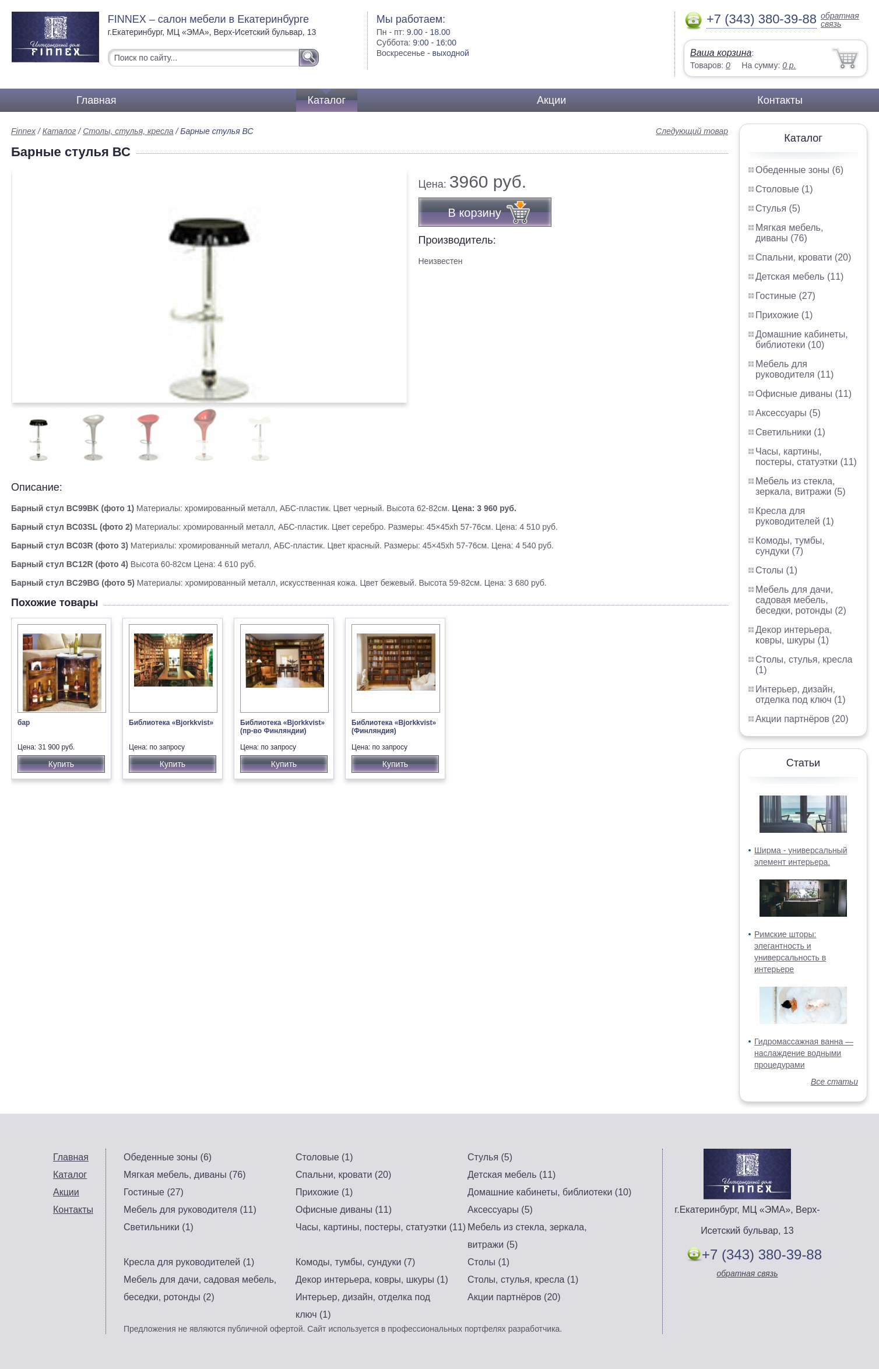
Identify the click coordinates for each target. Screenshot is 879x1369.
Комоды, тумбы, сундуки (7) (790, 546)
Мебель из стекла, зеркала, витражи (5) (800, 486)
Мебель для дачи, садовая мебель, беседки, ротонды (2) (800, 600)
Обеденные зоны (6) (799, 170)
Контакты (780, 100)
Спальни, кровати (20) (803, 257)
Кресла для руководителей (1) (794, 516)
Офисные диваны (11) (803, 394)
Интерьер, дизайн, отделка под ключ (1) (800, 694)
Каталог (327, 100)
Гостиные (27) (785, 296)
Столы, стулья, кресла (128, 131)
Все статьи (834, 1081)
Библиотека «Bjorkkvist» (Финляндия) (393, 727)
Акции (551, 100)
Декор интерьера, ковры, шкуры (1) (793, 635)
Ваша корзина (720, 53)
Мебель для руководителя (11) (794, 369)
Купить (61, 764)
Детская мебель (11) (799, 276)
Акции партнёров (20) (802, 719)
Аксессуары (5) (788, 413)
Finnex (23, 131)
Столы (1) (776, 570)
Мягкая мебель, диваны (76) (789, 233)
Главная (96, 100)
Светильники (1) (790, 432)
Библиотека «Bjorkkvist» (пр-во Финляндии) (282, 727)
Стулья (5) (777, 208)
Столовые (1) (784, 189)
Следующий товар (692, 131)
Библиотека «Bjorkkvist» (171, 723)
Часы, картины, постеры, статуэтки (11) (806, 456)
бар (23, 723)
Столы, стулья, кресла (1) (522, 1279)
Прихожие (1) (784, 315)
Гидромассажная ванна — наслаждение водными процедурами (803, 1053)
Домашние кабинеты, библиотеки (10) (801, 339)
